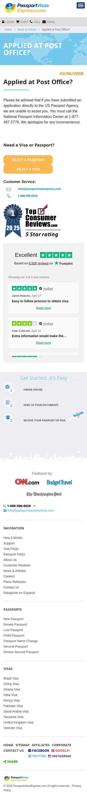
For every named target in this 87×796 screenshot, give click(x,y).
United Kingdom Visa (18, 722)
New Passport (13, 619)
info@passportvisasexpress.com (39, 189)
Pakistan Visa (13, 706)
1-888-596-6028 (27, 195)
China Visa (11, 684)
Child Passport (13, 635)
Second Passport (15, 646)
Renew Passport (15, 624)
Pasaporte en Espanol (19, 593)
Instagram (59, 756)
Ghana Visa (11, 689)
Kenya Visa (11, 700)
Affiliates (41, 745)
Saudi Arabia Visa (16, 711)
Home (8, 29)
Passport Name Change (20, 641)
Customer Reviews (16, 565)
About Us (10, 560)
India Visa (10, 695)
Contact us (11, 587)
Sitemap (23, 745)
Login (8, 21)
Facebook (38, 750)
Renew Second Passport (21, 652)
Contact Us (13, 750)
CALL (35, 21)
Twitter (37, 756)
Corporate (61, 745)
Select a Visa (28, 169)
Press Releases (14, 582)
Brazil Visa (11, 678)
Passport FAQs (14, 554)
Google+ (61, 750)
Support (9, 543)
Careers (9, 576)
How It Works (12, 538)
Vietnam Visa (12, 728)
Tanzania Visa (13, 717)
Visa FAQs (11, 549)
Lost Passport (13, 630)
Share (10, 761)
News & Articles (26, 29)
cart (22, 21)
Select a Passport (28, 160)
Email (48, 21)
